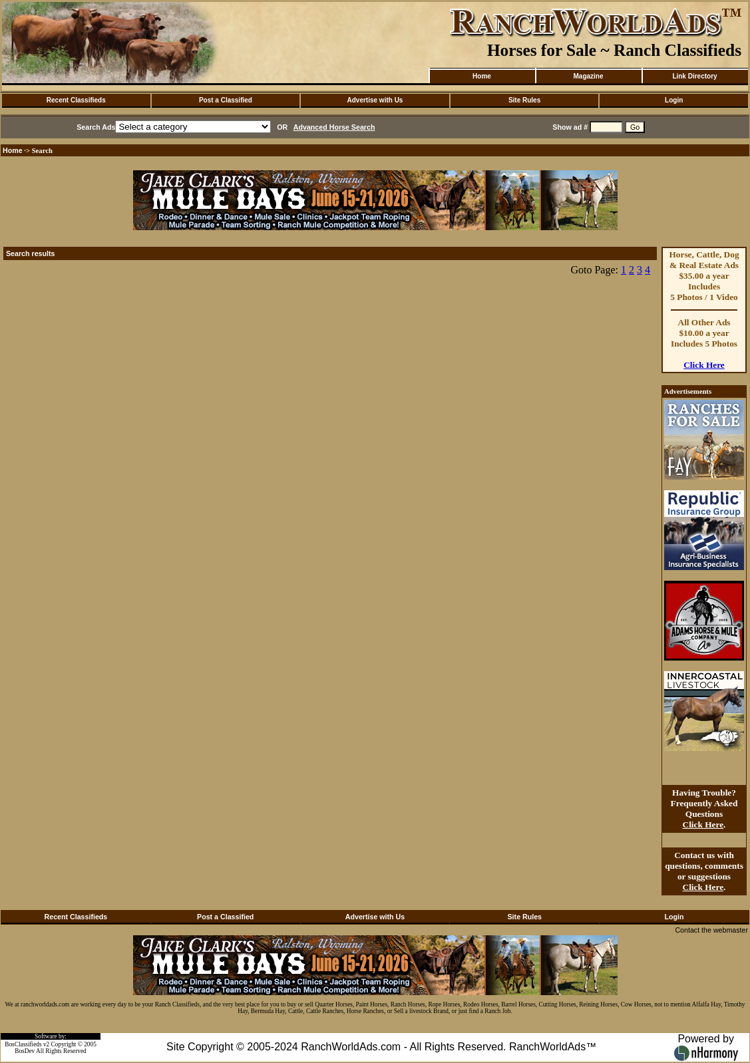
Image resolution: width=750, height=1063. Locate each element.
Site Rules (524, 100)
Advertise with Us (375, 100)
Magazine (588, 76)
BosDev (25, 1051)
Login (674, 100)
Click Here (704, 365)
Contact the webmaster (711, 930)
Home (481, 76)
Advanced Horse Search (334, 127)
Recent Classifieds (76, 100)
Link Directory (694, 76)
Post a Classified (225, 100)
